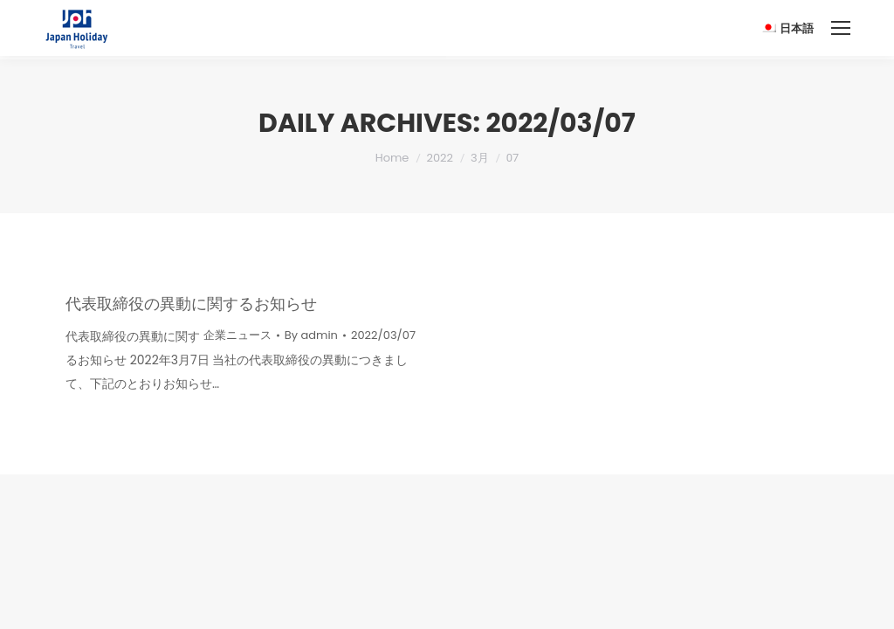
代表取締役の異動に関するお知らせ (191, 303)
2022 (439, 157)
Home (392, 157)
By (311, 335)
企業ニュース (237, 335)
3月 (480, 157)
